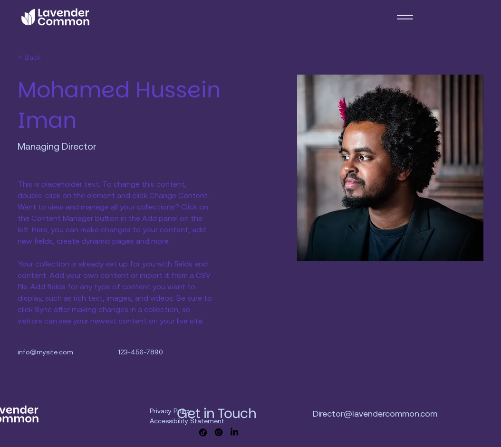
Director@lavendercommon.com (375, 413)
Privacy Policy (171, 411)
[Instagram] (218, 432)
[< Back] (36, 58)
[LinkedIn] (234, 432)
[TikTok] (203, 432)
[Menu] (404, 16)
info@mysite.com (45, 352)
